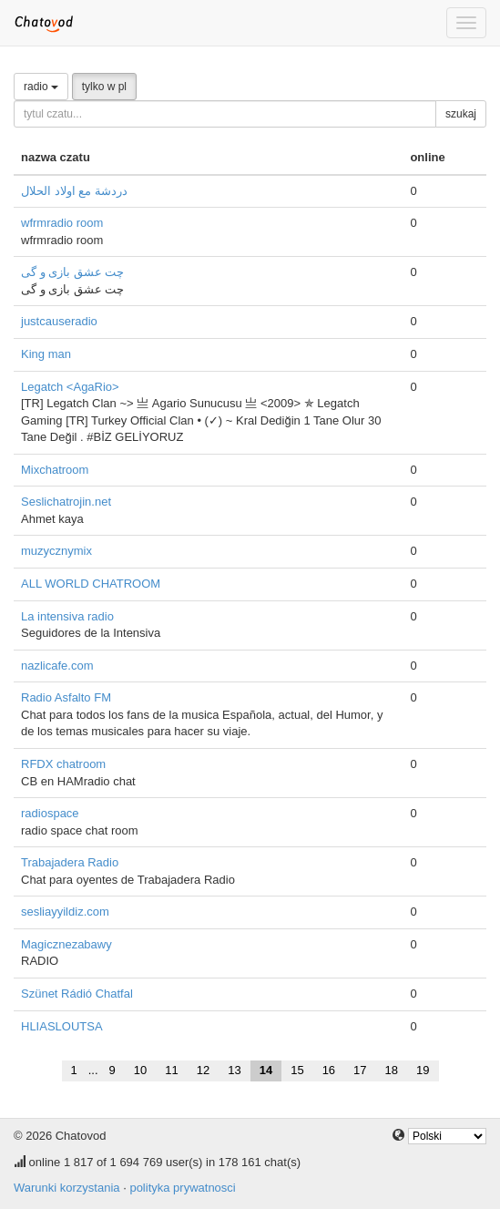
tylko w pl (104, 86)
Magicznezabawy (66, 944)
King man (46, 354)
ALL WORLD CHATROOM (90, 583)
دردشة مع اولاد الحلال (74, 191)
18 (391, 1070)
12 (203, 1070)
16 (328, 1070)
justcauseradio (59, 321)
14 (266, 1070)
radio (41, 86)
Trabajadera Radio (69, 862)
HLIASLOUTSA (62, 1026)
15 (297, 1070)
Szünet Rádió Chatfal (77, 993)
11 (171, 1070)
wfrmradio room (62, 223)
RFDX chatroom (63, 764)
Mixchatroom (54, 469)
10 (140, 1070)
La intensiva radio (67, 616)
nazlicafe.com (57, 665)
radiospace (50, 813)
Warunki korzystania (67, 1187)
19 (422, 1070)
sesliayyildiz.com (65, 911)
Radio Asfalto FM (66, 697)
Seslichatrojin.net (66, 501)
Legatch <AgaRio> (70, 387)
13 (234, 1070)
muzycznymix (56, 551)
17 (359, 1070)
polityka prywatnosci (182, 1187)
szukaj (460, 114)
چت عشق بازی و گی (72, 272)
